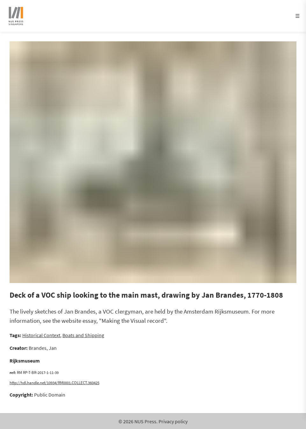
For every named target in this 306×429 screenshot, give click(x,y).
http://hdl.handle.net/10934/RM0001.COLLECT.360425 (54, 382)
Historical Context (41, 335)
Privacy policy (173, 421)
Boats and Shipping (83, 335)
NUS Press (145, 421)
